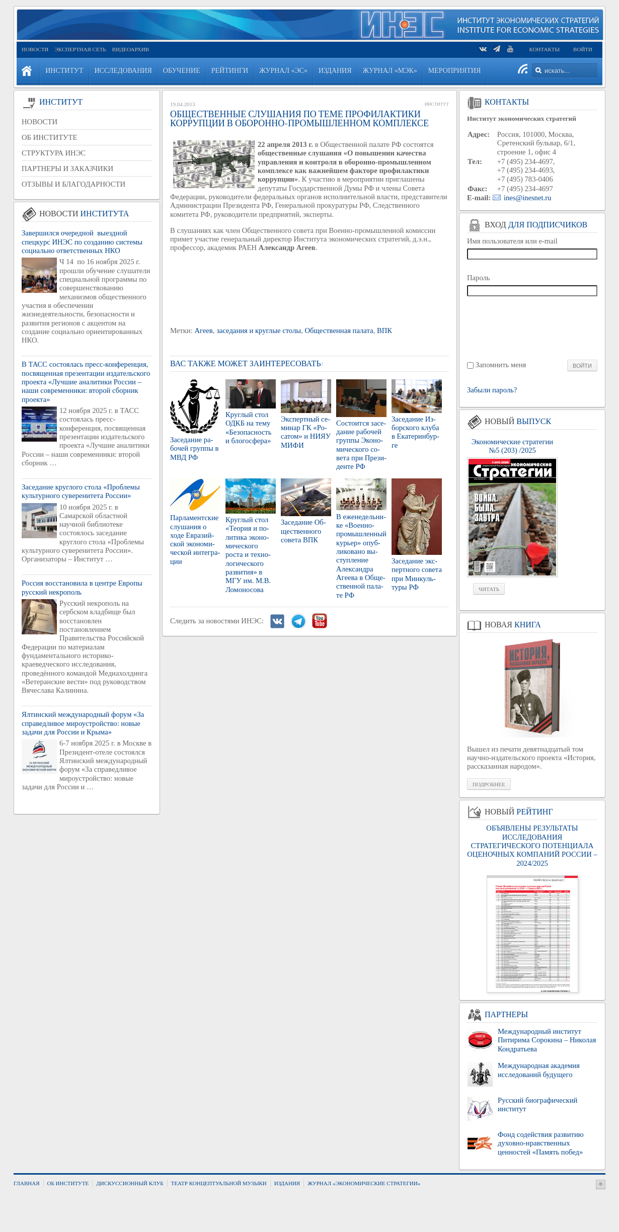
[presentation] (532, 327)
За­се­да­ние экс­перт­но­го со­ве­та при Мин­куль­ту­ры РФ (417, 574)
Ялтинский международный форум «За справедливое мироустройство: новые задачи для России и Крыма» (83, 723)
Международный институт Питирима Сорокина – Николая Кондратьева (547, 1040)
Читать (489, 589)
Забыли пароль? (492, 390)
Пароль (478, 278)
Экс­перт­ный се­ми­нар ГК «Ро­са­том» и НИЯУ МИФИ (306, 432)
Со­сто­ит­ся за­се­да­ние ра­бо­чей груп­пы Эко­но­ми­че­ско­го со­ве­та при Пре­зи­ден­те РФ (361, 445)
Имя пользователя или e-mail (512, 241)
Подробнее (489, 784)
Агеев (203, 330)
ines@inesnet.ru (528, 198)
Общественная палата (339, 330)
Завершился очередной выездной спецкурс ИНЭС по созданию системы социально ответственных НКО (82, 242)
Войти (582, 49)
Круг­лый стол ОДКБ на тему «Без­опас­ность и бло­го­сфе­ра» (248, 427)
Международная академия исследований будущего (539, 1069)
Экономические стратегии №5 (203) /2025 (512, 446)
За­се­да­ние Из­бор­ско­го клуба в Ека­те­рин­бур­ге (415, 432)
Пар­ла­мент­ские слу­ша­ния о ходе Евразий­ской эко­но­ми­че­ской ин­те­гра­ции (195, 539)
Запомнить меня (501, 365)
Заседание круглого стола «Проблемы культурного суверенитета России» (81, 491)
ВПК (384, 330)
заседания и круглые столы (258, 330)
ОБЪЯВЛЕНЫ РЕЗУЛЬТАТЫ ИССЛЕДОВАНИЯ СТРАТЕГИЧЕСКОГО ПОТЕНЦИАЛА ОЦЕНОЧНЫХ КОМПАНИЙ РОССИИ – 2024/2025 (532, 845)
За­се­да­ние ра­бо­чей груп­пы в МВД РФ (194, 448)
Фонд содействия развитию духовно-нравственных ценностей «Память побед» (541, 1143)
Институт (437, 104)
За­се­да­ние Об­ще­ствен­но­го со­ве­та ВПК (303, 531)
